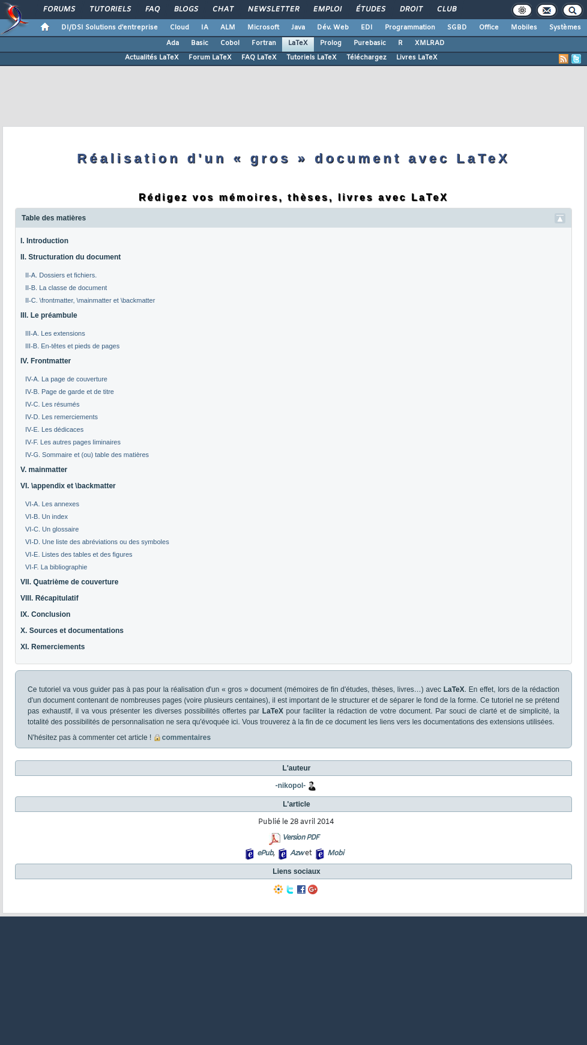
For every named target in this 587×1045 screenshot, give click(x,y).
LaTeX (298, 43)
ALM (227, 27)
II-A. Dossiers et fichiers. (61, 275)
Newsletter (273, 9)
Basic (199, 43)
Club (446, 9)
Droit (410, 9)
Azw (296, 853)
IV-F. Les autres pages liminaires (73, 442)
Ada (172, 43)
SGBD (457, 27)
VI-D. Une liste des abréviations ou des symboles (97, 541)
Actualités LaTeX (152, 57)
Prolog (331, 43)
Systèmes (565, 27)
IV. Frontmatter (45, 361)
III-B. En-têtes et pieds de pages (72, 346)
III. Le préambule (48, 315)
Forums (58, 9)
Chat (222, 9)
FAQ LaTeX (259, 57)
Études (370, 9)
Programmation (410, 27)
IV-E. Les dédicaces (54, 429)
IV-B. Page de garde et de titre (69, 391)
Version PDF (300, 838)
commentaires (186, 737)
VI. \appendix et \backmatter (68, 486)
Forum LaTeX (210, 57)
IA (204, 27)
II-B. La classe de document (66, 287)
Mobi (335, 853)
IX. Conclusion (45, 614)
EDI (367, 27)
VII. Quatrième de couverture (69, 582)
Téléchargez (366, 57)
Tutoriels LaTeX (311, 57)
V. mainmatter (43, 469)
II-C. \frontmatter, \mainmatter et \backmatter (90, 300)
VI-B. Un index (46, 516)
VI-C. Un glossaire (52, 529)
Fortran (263, 43)
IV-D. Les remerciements (61, 416)
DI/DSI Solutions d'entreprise (109, 27)
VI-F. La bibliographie (56, 567)
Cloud (179, 27)
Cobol (229, 43)
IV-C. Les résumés (52, 404)
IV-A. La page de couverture (66, 379)
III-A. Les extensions (55, 333)
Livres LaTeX (417, 57)
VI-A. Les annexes (52, 503)
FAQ (151, 9)
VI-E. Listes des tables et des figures (79, 554)
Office (489, 27)
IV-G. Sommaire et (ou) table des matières (87, 454)
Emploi (327, 9)
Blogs (185, 9)
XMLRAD (430, 43)
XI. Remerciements (52, 647)
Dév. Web (333, 27)
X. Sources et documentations (72, 630)
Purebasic (370, 43)
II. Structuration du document (70, 257)
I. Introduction (44, 241)
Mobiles (524, 27)
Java (298, 27)
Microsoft (263, 27)
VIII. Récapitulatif (49, 598)
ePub (265, 853)
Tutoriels (109, 9)
